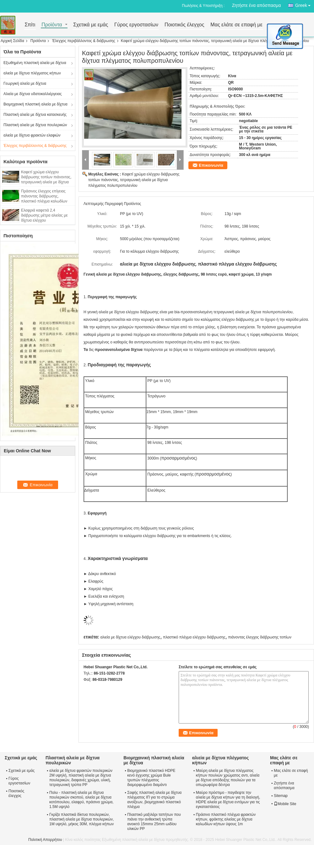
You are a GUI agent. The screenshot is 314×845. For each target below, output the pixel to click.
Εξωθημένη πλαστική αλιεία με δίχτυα (34, 63)
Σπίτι (30, 25)
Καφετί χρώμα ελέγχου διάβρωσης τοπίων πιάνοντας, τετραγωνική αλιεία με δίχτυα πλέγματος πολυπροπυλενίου (133, 180)
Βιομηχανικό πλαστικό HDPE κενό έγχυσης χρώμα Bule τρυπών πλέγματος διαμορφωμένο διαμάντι (151, 777)
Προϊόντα (51, 25)
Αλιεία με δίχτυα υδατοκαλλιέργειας (32, 94)
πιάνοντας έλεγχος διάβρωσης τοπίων (259, 637)
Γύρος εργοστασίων (136, 25)
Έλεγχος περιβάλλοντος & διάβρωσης (83, 41)
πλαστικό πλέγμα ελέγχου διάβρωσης (194, 637)
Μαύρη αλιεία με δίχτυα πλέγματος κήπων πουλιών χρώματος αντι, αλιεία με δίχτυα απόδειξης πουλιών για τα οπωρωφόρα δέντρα (227, 777)
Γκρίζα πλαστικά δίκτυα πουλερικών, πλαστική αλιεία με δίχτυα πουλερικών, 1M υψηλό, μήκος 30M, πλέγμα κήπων (81, 819)
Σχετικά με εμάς (90, 25)
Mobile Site (285, 804)
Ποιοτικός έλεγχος (184, 25)
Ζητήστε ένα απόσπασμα (256, 5)
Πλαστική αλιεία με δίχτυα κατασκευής (35, 114)
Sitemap (281, 796)
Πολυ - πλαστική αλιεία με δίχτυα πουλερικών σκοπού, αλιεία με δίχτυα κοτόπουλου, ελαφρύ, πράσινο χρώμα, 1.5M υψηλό (81, 799)
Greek (304, 4)
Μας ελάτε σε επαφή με (236, 25)
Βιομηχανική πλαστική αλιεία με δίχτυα (35, 104)
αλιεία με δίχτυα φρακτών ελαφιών (31, 135)
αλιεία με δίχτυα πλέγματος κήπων (32, 73)
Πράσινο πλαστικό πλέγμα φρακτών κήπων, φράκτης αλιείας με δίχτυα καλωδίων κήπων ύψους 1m (226, 819)
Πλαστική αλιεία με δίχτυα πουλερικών (35, 125)
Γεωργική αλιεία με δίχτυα (24, 83)
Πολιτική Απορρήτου (45, 839)
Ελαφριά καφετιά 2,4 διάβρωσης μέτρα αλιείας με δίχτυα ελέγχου (44, 215)
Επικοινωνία (211, 165)
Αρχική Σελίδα (12, 41)
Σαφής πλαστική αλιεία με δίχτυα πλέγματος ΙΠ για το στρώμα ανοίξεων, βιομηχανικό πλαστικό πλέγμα (154, 799)
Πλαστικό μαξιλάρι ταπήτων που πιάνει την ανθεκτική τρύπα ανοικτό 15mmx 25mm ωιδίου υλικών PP (154, 821)
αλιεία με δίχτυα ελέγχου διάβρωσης (130, 637)
